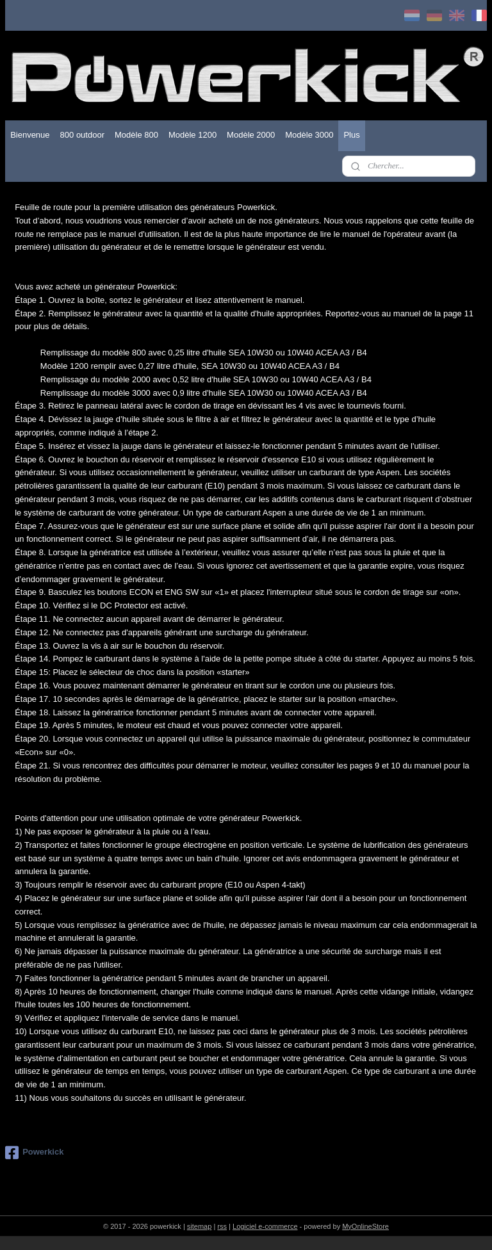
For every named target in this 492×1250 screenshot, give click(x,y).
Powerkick (34, 1152)
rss (222, 1226)
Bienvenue (29, 135)
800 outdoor (82, 135)
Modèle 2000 (251, 135)
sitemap (199, 1226)
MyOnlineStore (365, 1226)
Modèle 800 (136, 135)
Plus (351, 135)
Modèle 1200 (192, 135)
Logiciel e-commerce (265, 1226)
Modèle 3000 (309, 135)
